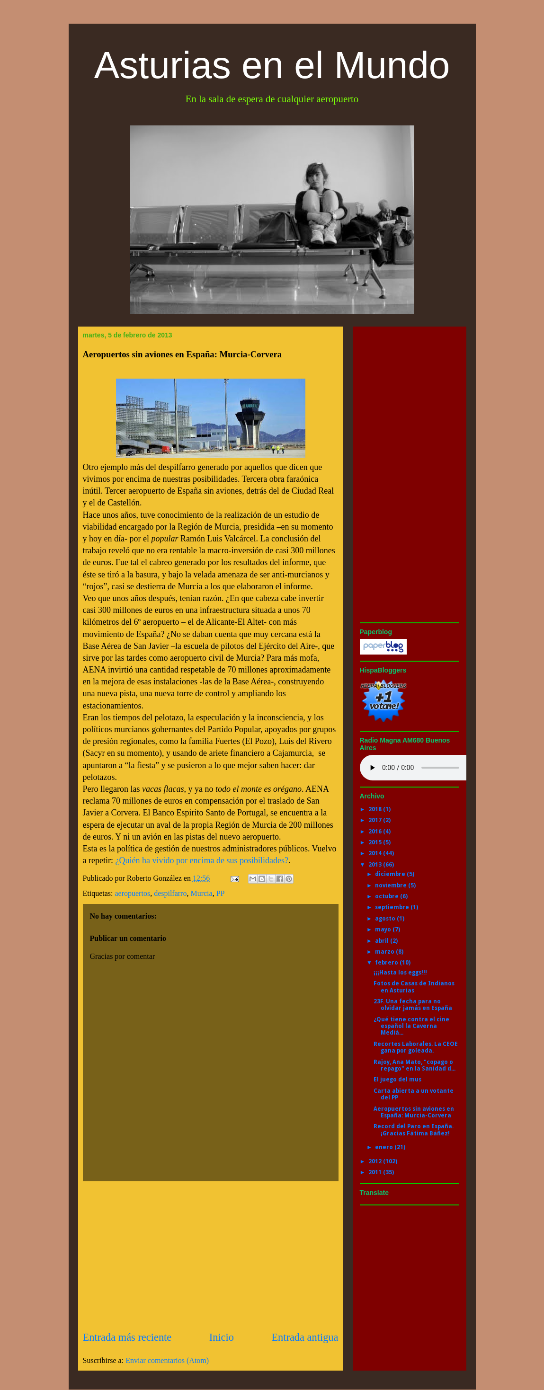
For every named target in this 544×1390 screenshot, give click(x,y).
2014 (375, 853)
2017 (375, 820)
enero (384, 1147)
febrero (387, 962)
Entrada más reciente (127, 1337)
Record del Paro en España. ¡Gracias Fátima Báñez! (414, 1129)
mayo (383, 929)
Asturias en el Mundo (272, 65)
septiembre (392, 907)
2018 (375, 809)
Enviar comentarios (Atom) (167, 1360)
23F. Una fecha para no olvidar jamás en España (413, 1004)
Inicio (221, 1337)
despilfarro (170, 893)
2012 (375, 1161)
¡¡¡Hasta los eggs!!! (400, 972)
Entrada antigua (304, 1337)
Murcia (201, 893)
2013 (375, 864)
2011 (375, 1172)
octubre (387, 896)
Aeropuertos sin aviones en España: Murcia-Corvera (414, 1112)
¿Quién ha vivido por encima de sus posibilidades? (201, 860)
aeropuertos (132, 893)
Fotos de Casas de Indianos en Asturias (414, 986)
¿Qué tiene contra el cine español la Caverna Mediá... (411, 1026)
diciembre (391, 874)
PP (220, 893)
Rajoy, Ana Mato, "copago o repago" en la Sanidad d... (414, 1065)
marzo (385, 951)
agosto (386, 918)
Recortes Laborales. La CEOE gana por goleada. (416, 1047)
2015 (375, 842)
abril (382, 941)
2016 (375, 831)
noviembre (391, 885)
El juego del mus (397, 1079)
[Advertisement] (211, 1255)
